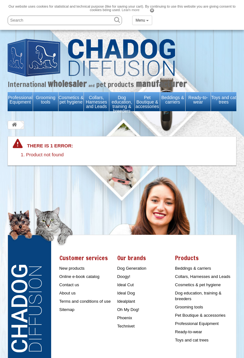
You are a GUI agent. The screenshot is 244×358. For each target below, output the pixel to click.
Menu (142, 20)
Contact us (69, 284)
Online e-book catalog (79, 276)
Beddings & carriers (172, 100)
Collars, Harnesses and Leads (96, 102)
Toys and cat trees (223, 100)
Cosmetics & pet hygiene (71, 100)
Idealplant (126, 301)
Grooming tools (45, 100)
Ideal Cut (125, 284)
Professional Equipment (20, 100)
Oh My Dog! (128, 309)
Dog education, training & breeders (122, 104)
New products (72, 268)
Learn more (130, 10)
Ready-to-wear (198, 100)
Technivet (126, 326)
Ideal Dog (126, 293)
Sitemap (67, 309)
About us (67, 293)
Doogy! (123, 276)
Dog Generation (131, 268)
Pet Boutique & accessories (147, 102)
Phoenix (124, 317)
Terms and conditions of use (85, 301)
